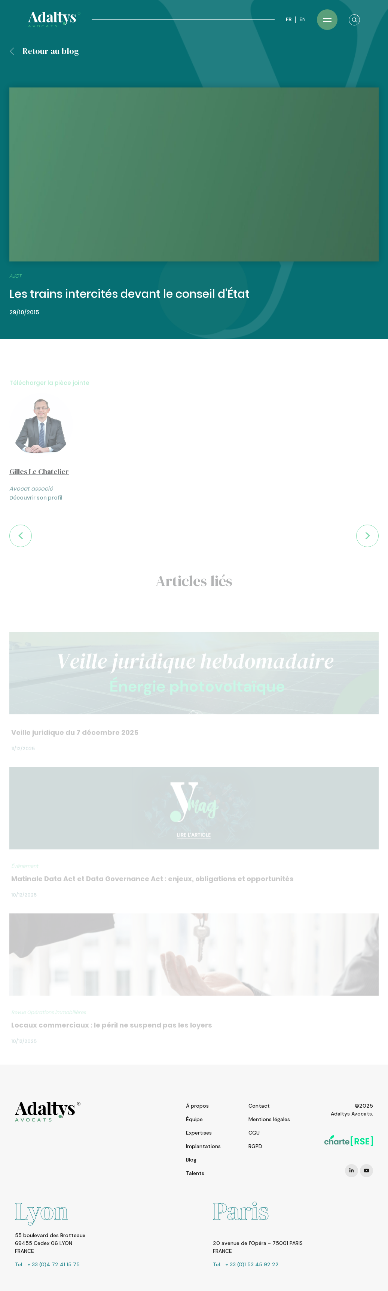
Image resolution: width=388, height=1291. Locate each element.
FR (288, 19)
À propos (197, 1105)
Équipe (194, 1119)
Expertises (199, 1132)
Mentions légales (269, 1119)
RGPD (255, 1146)
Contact (259, 1105)
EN (302, 19)
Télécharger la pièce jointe (49, 393)
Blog (191, 1159)
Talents (195, 1173)
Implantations (203, 1146)
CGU (254, 1132)
